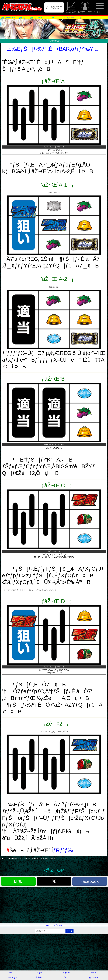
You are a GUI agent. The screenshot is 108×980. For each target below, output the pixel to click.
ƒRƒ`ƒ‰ (63, 850)
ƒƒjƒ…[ (99, 7)
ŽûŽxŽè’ (71, 7)
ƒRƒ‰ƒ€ (66, 973)
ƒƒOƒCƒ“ (54, 7)
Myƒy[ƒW (85, 7)
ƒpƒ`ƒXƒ (13, 973)
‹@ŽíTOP (54, 870)
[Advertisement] (54, 905)
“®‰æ (93, 973)
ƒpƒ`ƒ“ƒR (39, 973)
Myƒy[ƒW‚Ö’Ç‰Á (54, 925)
